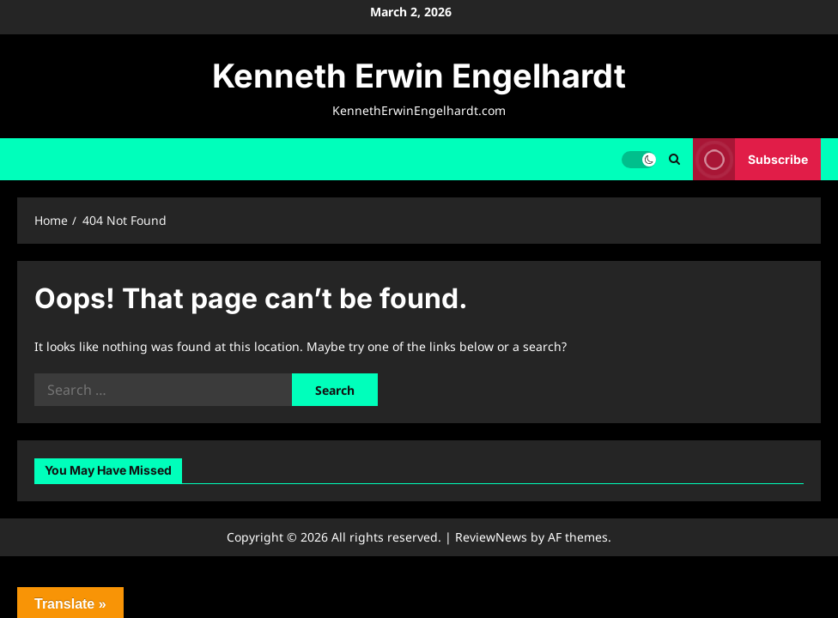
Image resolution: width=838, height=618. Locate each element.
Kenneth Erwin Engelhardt (419, 75)
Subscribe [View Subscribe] (750, 159)
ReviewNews (491, 537)
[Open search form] (674, 159)
